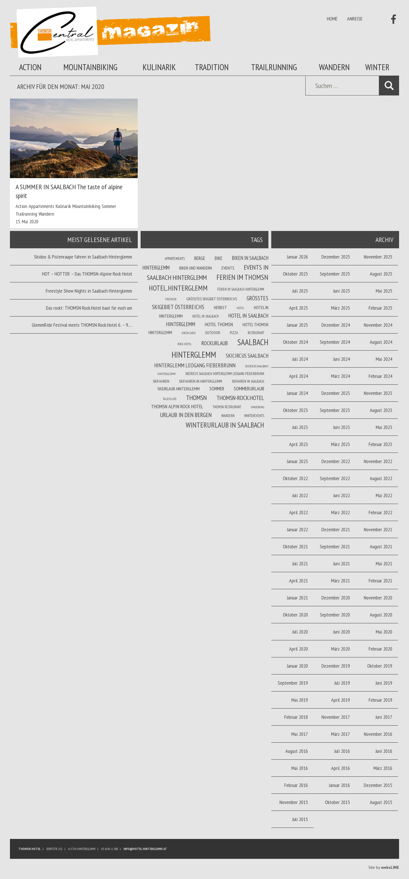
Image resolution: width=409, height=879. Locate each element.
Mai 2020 (384, 631)
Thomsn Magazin (110, 32)
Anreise (354, 18)
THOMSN (196, 397)
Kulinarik (159, 66)
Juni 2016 (383, 751)
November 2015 (293, 802)
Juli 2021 (300, 563)
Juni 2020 (341, 631)
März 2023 (340, 444)
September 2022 (335, 478)
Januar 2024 (297, 393)
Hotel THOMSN (219, 324)
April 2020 (298, 648)
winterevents (254, 415)
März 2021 (340, 580)
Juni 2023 (341, 427)
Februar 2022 (380, 512)
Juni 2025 (341, 291)
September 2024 (335, 342)
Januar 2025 (297, 325)
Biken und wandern (195, 268)
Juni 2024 (341, 359)
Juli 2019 (342, 683)
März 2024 (340, 376)
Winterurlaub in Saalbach (225, 425)
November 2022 (378, 461)
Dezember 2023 (336, 393)
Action (30, 66)
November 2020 (378, 597)
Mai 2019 (299, 700)
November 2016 (378, 734)
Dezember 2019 (336, 666)
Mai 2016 (299, 768)
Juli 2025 (300, 291)
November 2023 (378, 393)
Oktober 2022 (295, 478)
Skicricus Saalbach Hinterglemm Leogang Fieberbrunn (224, 373)
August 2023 (381, 410)
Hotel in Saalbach (205, 316)
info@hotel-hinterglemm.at (145, 849)
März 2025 (340, 308)
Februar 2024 (380, 376)
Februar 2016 (296, 785)
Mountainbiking (90, 66)
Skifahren (161, 381)
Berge (199, 258)
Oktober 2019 (379, 666)
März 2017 (340, 734)
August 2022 (381, 478)
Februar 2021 (380, 580)
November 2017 (336, 717)
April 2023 (298, 444)
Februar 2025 (380, 308)
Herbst (220, 307)
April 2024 (298, 376)
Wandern (334, 66)
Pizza (234, 332)
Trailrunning (274, 66)
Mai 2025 (384, 291)
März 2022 (340, 512)
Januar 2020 (297, 666)
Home (332, 18)
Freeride (171, 299)
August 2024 (381, 342)
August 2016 (296, 751)
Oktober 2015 (337, 802)
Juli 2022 (300, 495)
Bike (218, 258)
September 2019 (293, 683)
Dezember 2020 (336, 597)
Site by (383, 867)
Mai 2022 (384, 495)
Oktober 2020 (295, 614)
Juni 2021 (341, 563)
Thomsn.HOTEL (29, 849)
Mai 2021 (384, 563)
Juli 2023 (300, 427)
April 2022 (298, 512)
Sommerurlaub (249, 388)
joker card (188, 333)
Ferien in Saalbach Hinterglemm (240, 289)
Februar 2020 (380, 648)
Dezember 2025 (336, 256)
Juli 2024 (300, 359)
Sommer (109, 206)
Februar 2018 (296, 717)
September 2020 (335, 614)
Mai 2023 (384, 427)
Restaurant (256, 332)
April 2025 (298, 308)
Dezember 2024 (336, 325)
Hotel (240, 308)
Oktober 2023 (295, 410)
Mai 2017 (299, 734)
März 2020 (340, 648)
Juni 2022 (341, 495)
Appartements (41, 206)
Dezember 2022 (336, 461)
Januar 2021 (297, 597)
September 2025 (335, 273)
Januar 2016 (339, 785)
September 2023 (335, 410)
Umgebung (257, 407)
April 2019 (340, 700)
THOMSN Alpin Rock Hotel (177, 406)
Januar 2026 (297, 256)
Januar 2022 (297, 529)
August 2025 (381, 273)
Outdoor (212, 332)
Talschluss (169, 399)
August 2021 (381, 546)
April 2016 (340, 768)
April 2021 (298, 580)
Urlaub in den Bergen (186, 415)
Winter (377, 66)
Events (228, 268)
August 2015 (381, 802)
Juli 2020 (300, 631)
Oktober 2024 (295, 342)
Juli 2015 (300, 819)
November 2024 (378, 325)
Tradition (212, 66)
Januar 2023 (297, 461)
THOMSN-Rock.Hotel (240, 398)
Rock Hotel (185, 344)
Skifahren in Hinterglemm (200, 381)
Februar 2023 (380, 444)
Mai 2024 (384, 359)
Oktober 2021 (295, 546)
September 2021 (335, 546)
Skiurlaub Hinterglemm (178, 388)
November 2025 (378, 256)
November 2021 (378, 529)
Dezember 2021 (336, 529)
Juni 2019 (383, 683)
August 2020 (381, 614)
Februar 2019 (380, 700)
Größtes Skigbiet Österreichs (211, 298)
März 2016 (382, 768)
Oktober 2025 (295, 273)
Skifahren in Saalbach (248, 381)
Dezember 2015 (378, 785)
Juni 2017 (383, 717)
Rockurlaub (214, 343)
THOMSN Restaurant (227, 407)
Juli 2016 (342, 751)
